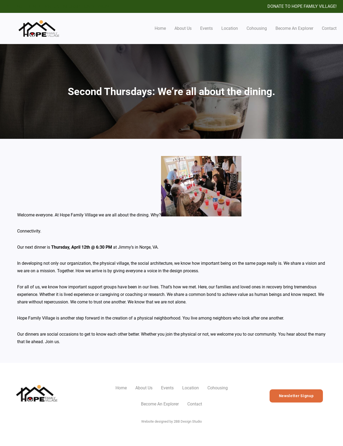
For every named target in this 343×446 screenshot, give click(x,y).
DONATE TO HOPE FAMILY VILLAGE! (302, 6)
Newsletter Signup (296, 396)
